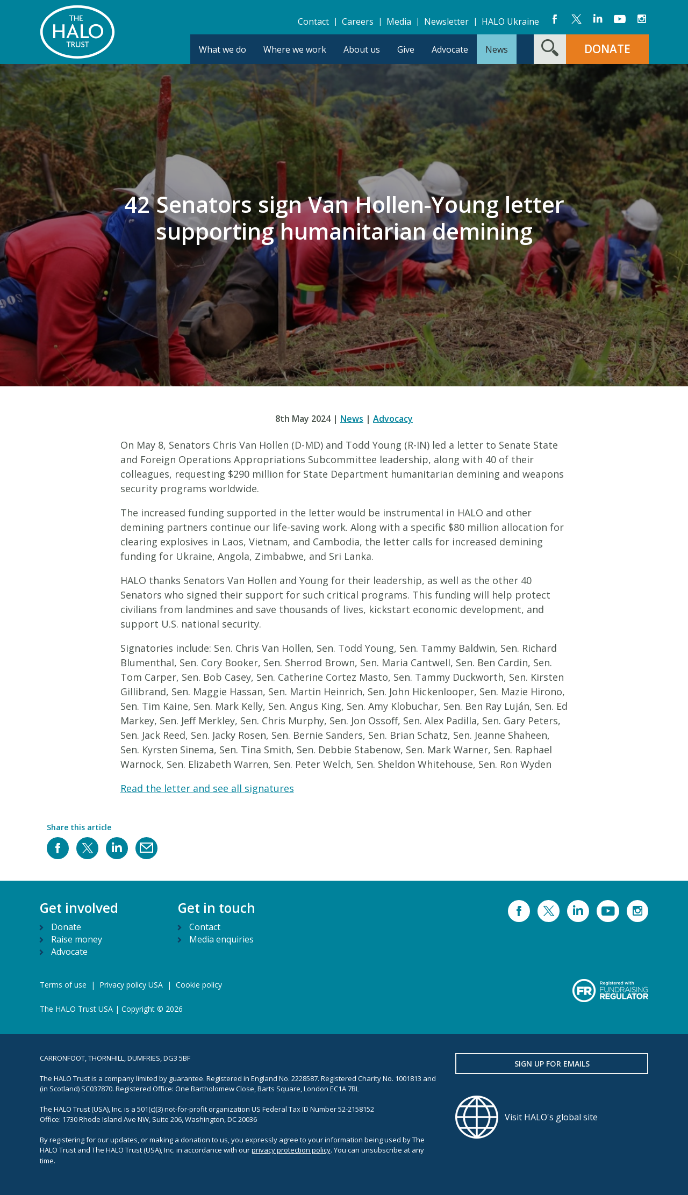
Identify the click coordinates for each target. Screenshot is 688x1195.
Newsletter (446, 21)
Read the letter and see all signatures (207, 788)
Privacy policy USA (131, 985)
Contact (313, 21)
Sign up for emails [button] (552, 1064)
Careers (358, 21)
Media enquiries (221, 939)
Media (398, 21)
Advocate (69, 952)
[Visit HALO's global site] (552, 1117)
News (351, 418)
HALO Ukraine (510, 21)
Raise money (76, 939)
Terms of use (63, 985)
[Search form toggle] (550, 49)
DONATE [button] (607, 48)
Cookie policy (199, 985)
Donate (66, 927)
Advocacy (393, 418)
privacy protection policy (291, 1150)
